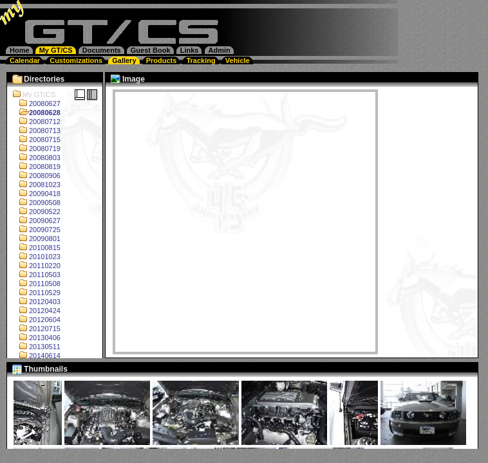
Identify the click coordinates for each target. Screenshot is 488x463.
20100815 (36, 247)
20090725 (36, 229)
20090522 (36, 211)
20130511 (36, 346)
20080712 (36, 121)
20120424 (36, 310)
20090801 (36, 238)
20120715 (36, 328)
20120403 (36, 301)
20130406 (36, 337)
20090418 (36, 193)
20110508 (36, 283)
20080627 (36, 103)
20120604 (36, 319)
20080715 (36, 139)
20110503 (36, 274)
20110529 (36, 292)
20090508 (36, 202)
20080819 (36, 166)
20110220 (36, 265)
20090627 (36, 220)
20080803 (36, 157)
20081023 (36, 184)
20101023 (36, 256)
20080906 (36, 175)
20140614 (36, 355)
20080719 (36, 148)
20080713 (36, 130)
